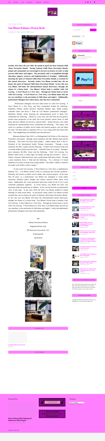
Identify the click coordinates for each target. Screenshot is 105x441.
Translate (78, 404)
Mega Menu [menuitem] (29, 2)
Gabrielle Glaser (17, 24)
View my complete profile (82, 58)
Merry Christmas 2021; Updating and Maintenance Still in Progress (88, 262)
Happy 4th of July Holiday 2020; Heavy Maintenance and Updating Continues (87, 215)
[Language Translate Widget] (77, 402)
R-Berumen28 (81, 55)
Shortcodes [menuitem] (46, 2)
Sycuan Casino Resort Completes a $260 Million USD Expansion (87, 200)
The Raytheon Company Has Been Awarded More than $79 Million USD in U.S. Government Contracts (88, 239)
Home (9, 24)
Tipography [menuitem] (38, 2)
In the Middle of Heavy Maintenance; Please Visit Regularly (88, 254)
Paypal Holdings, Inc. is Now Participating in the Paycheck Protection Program (86, 224)
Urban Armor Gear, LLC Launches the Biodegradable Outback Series (88, 231)
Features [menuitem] (15, 2)
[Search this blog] (81, 30)
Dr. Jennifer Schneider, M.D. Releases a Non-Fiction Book (88, 247)
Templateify (16, 430)
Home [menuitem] (9, 2)
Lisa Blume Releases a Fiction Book (16, 345)
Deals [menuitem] (22, 2)
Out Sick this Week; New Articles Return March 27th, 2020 (87, 207)
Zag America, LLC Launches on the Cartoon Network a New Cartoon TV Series (88, 270)
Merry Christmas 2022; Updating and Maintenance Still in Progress (19, 419)
